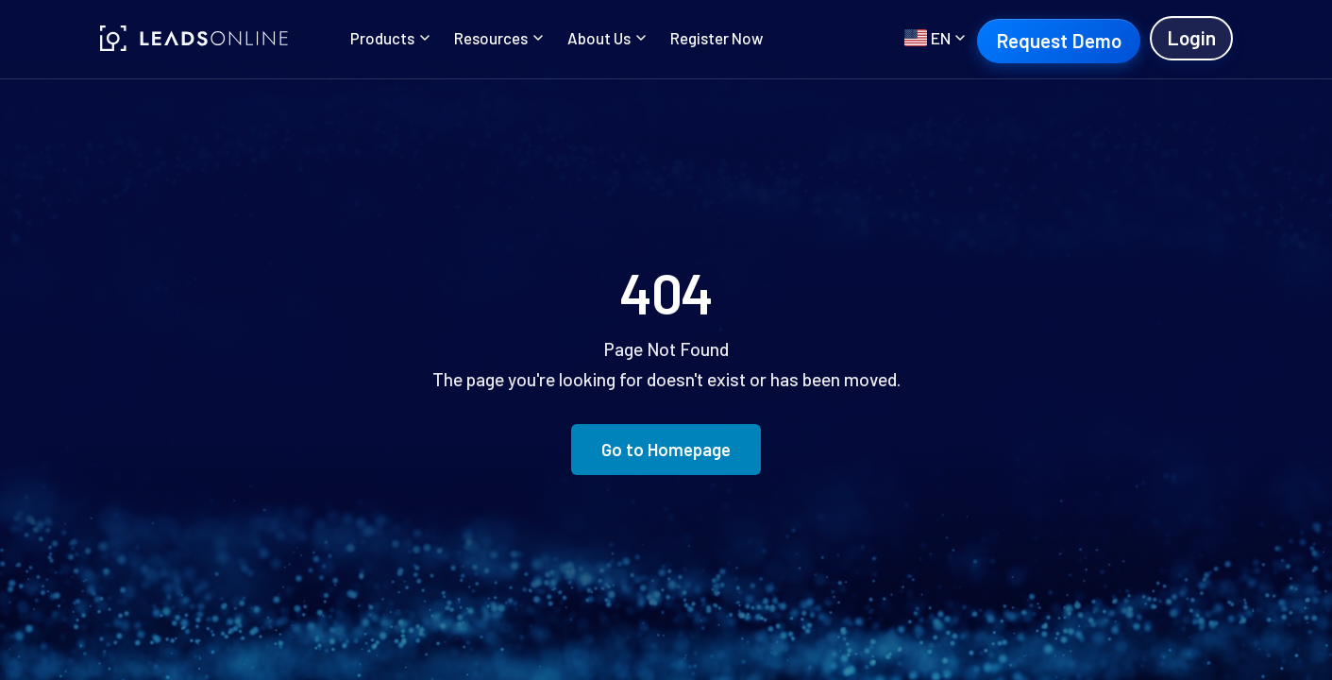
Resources (498, 37)
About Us (606, 37)
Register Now (716, 37)
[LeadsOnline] (194, 38)
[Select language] (935, 38)
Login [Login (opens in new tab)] (1191, 37)
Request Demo (1058, 40)
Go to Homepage (666, 449)
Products (390, 37)
